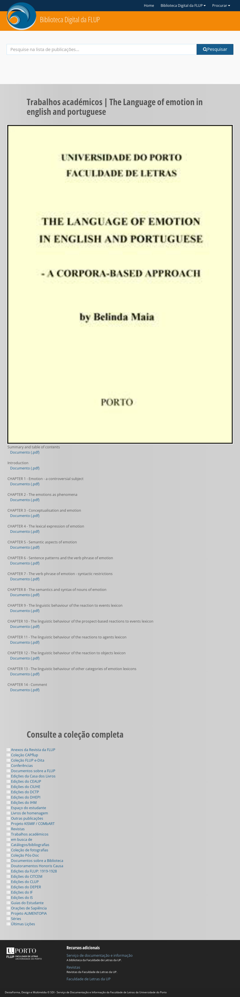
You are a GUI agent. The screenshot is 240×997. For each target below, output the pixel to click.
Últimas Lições (21, 924)
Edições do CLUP (23, 881)
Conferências (20, 765)
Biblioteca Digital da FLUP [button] (183, 5)
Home (149, 5)
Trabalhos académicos (27, 834)
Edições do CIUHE (23, 786)
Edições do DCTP (23, 792)
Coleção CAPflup (22, 755)
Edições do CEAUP (24, 781)
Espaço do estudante (26, 807)
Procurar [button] (221, 5)
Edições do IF (20, 892)
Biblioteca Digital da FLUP (70, 19)
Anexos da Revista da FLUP (31, 749)
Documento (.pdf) (24, 452)
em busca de (19, 839)
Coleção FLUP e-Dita (25, 760)
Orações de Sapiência (27, 908)
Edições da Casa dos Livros (31, 776)
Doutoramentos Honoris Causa (35, 865)
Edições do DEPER (24, 887)
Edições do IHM (22, 802)
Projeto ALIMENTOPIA (27, 913)
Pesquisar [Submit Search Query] (215, 49)
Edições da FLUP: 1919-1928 (32, 871)
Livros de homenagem (27, 813)
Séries (14, 918)
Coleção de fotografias (27, 850)
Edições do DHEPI (23, 797)
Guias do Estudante (25, 902)
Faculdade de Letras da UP (89, 979)
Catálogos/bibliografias (28, 844)
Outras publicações (25, 818)
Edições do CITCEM (24, 876)
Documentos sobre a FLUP (31, 770)
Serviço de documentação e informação (100, 955)
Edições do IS (20, 897)
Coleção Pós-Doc (23, 855)
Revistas (16, 829)
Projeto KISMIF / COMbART (31, 823)
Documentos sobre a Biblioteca (35, 860)
